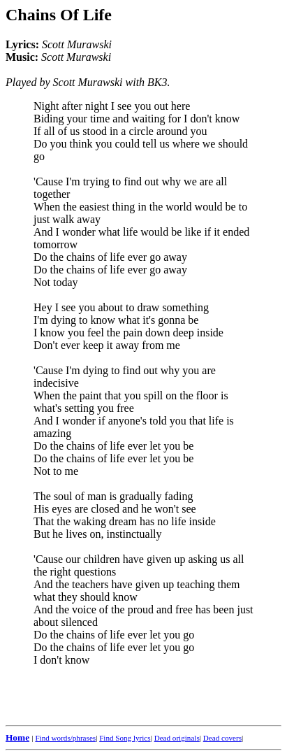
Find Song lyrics (124, 738)
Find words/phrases (65, 738)
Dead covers (222, 738)
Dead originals (177, 738)
